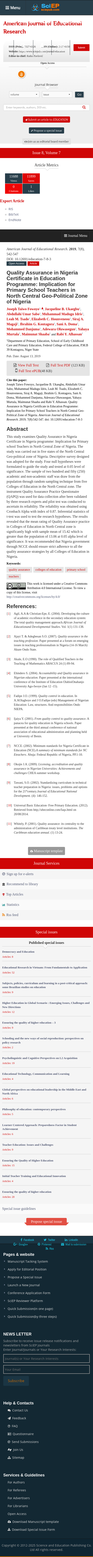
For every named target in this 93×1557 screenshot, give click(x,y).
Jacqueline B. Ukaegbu (62, 309)
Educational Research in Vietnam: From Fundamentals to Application (44, 967)
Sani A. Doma (67, 324)
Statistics (10, 904)
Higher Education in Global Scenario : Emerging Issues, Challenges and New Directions (45, 1005)
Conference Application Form (29, 1293)
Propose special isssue (46, 1221)
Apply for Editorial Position (27, 1269)
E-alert (60, 47)
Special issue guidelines (19, 1208)
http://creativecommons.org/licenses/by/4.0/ (33, 596)
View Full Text (28, 365)
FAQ (13, 1426)
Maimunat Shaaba (35, 334)
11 (9, 823)
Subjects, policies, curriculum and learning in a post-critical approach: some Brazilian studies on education (45, 985)
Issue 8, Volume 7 (46, 153)
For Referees (17, 1490)
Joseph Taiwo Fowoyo (23, 309)
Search (23, 47)
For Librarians (18, 1506)
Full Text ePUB (29, 371)
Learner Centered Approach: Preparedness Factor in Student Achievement (39, 1127)
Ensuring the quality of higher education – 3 (29, 1022)
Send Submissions (23, 1442)
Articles (48, 22)
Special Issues (71, 22)
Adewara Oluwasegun (58, 329)
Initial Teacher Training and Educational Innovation (34, 1176)
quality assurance (19, 569)
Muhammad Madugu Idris (62, 314)
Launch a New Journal (24, 1285)
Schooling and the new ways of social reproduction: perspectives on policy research (43, 1040)
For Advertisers (19, 1498)
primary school (76, 569)
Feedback (17, 1418)
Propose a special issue (46, 130)
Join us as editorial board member (47, 141)
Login (42, 47)
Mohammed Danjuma (23, 329)
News (53, 34)
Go (79, 94)
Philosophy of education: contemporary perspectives (34, 1109)
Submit (81, 47)
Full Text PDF (60, 365)
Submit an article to (46, 119)
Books (11, 34)
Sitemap (16, 1457)
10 (9, 805)
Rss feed (10, 915)
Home (11, 22)
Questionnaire (21, 1434)
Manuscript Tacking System (28, 1261)
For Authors (16, 1482)
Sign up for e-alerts (17, 874)
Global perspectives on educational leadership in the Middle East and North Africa (44, 1091)
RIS (11, 209)
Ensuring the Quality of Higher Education (27, 1160)
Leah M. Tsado (18, 319)
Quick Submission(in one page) (30, 1309)
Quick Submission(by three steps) (32, 1316)
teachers (14, 576)
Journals (29, 22)
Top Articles (12, 894)
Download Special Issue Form (31, 1529)
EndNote (15, 220)
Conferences (32, 34)
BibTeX (14, 214)
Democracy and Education (18, 951)
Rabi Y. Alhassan (69, 334)
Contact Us (18, 1410)
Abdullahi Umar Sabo (23, 314)
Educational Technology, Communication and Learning (35, 1073)
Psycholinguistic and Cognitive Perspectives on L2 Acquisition (39, 1058)
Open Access (17, 1514)
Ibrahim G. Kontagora (37, 324)
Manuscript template (46, 851)
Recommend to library (20, 884)
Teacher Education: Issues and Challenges (27, 1144)
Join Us (15, 1450)
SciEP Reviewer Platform (25, 1301)
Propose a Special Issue (25, 1277)
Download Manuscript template (33, 1522)
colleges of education (48, 569)
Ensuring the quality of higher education (26, 1191)
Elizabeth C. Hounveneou (51, 319)
